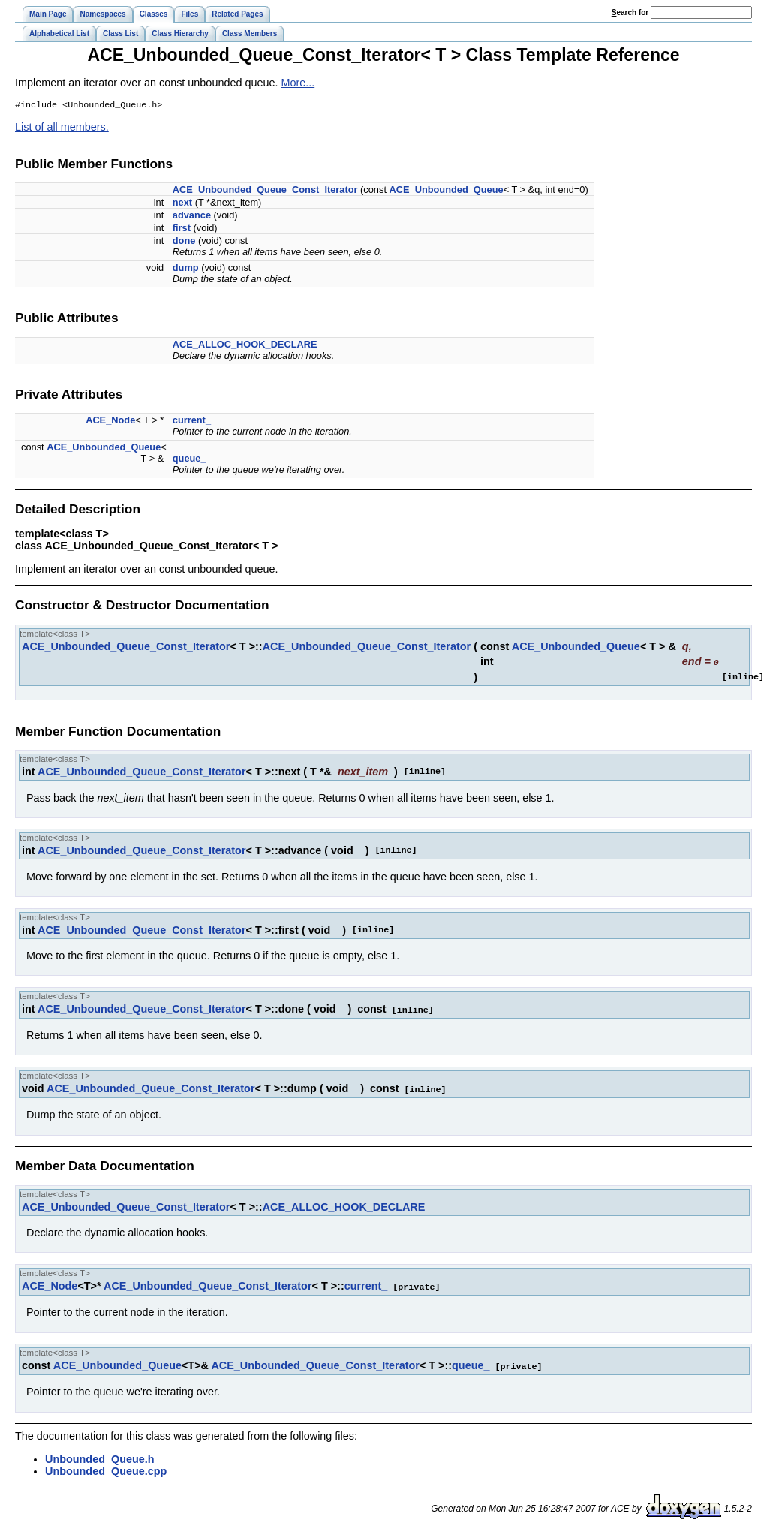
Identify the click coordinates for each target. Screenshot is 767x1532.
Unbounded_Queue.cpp (106, 1469)
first (182, 229)
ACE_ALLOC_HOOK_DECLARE (245, 345)
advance (192, 216)
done (184, 242)
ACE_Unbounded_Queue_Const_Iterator (265, 191)
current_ (192, 421)
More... (297, 83)
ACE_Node (110, 421)
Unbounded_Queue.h (100, 1457)
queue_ (189, 459)
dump (186, 269)
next (182, 203)
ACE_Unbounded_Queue (447, 191)
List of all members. (62, 128)
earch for (630, 12)
